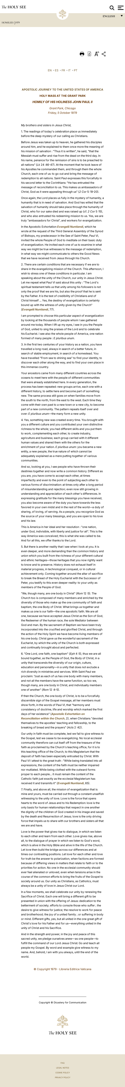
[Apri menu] (120, 8)
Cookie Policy (62, 1072)
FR (63, 70)
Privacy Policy (62, 1077)
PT (75, 70)
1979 (17, 22)
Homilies (8, 22)
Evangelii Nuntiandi (70, 226)
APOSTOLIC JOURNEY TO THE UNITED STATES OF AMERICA (62, 89)
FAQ (62, 1063)
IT (69, 70)
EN (50, 70)
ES (56, 70)
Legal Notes (62, 1068)
